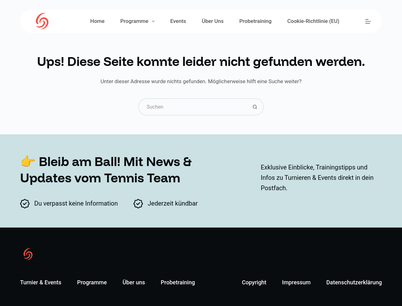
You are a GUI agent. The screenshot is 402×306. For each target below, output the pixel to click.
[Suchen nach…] (192, 106)
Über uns (213, 21)
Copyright (254, 282)
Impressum (296, 282)
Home (97, 21)
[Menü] (368, 21)
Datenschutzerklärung (354, 282)
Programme (138, 21)
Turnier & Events (40, 282)
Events (178, 21)
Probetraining (255, 21)
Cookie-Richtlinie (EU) (313, 21)
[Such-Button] (255, 106)
